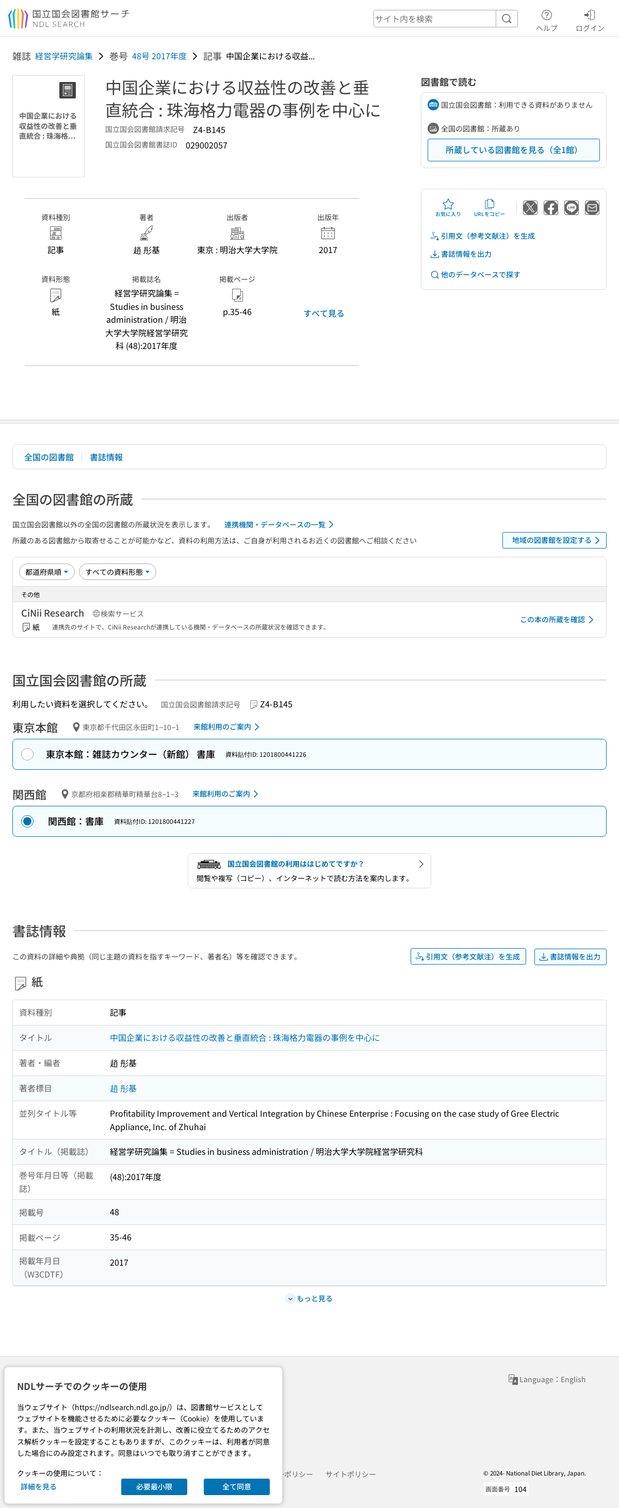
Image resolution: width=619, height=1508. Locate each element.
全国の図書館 (49, 457)
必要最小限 (154, 1486)
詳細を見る (39, 1486)
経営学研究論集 (64, 55)
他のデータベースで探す (475, 274)
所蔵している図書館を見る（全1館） (514, 149)
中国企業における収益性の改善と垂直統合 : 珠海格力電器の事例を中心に (245, 1037)
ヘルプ (547, 19)
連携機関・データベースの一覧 (280, 524)
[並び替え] (47, 572)
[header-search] (445, 18)
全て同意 (236, 1486)
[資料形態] (117, 572)
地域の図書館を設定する (558, 540)
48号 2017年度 (159, 55)
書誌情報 (106, 457)
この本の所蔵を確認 (558, 620)
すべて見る (324, 313)
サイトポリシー (350, 1474)
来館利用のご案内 (228, 727)
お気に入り (448, 208)
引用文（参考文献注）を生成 (482, 235)
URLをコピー (489, 208)
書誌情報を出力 (461, 253)
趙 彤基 (123, 1088)
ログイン (590, 19)
